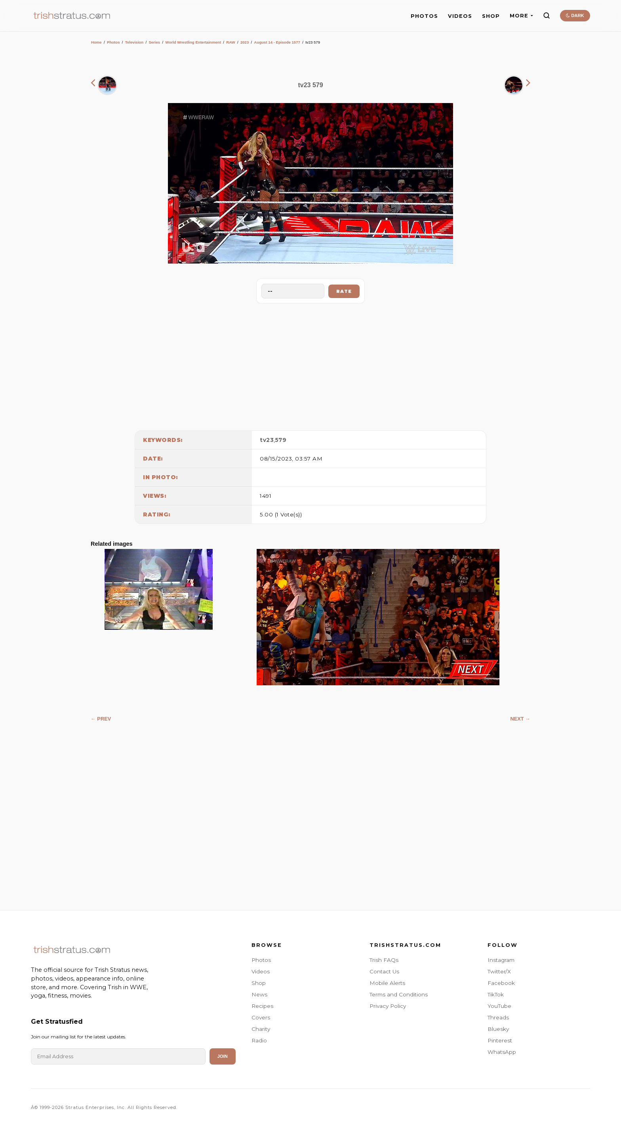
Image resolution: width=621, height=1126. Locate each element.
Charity (260, 1029)
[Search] (546, 15)
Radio (259, 1040)
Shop (258, 983)
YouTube (499, 1006)
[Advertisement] (310, 365)
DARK (575, 15)
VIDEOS (460, 16)
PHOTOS (424, 16)
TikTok (496, 994)
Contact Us (384, 971)
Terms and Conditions (399, 994)
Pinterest (500, 1040)
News (259, 994)
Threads (498, 1017)
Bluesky (498, 1029)
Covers (260, 1017)
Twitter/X (499, 971)
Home (96, 42)
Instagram (501, 960)
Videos (260, 971)
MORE (521, 16)
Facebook (501, 983)
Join (222, 1056)
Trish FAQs (384, 960)
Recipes (262, 1006)
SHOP (491, 16)
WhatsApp (502, 1052)
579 (281, 440)
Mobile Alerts (387, 983)
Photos (113, 42)
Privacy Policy (388, 1006)
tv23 (267, 440)
